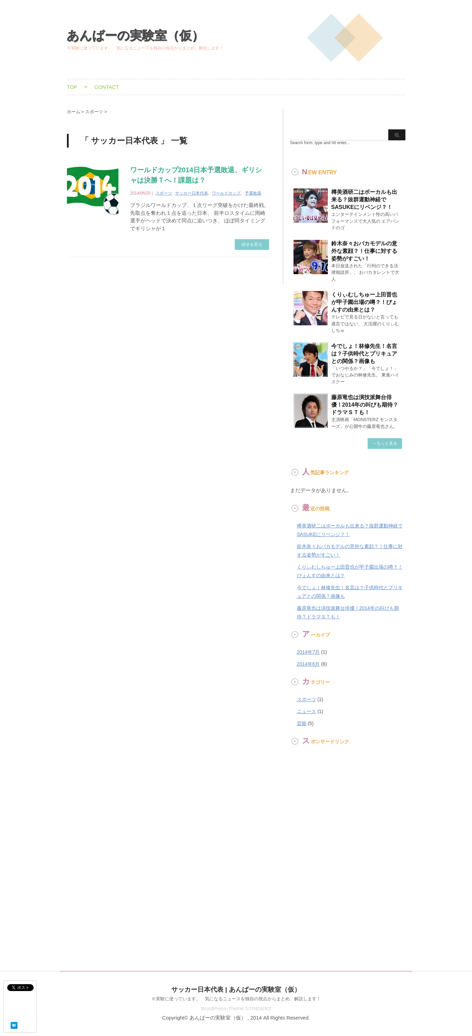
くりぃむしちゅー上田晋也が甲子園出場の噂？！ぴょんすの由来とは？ (364, 302)
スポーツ (164, 193)
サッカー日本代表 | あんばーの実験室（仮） (236, 989)
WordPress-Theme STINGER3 (236, 1008)
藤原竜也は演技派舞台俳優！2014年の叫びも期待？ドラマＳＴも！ (365, 404)
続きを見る (252, 244)
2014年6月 (308, 664)
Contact (106, 87)
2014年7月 (308, 652)
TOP (72, 87)
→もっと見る (384, 443)
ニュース (306, 711)
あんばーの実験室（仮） (135, 36)
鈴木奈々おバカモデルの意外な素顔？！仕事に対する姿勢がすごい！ (364, 251)
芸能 (302, 723)
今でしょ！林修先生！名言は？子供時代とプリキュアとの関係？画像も (364, 353)
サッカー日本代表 (191, 193)
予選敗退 (253, 193)
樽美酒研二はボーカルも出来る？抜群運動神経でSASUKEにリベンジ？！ (364, 199)
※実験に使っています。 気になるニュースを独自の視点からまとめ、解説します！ (236, 998)
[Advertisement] (310, 858)
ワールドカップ (226, 193)
